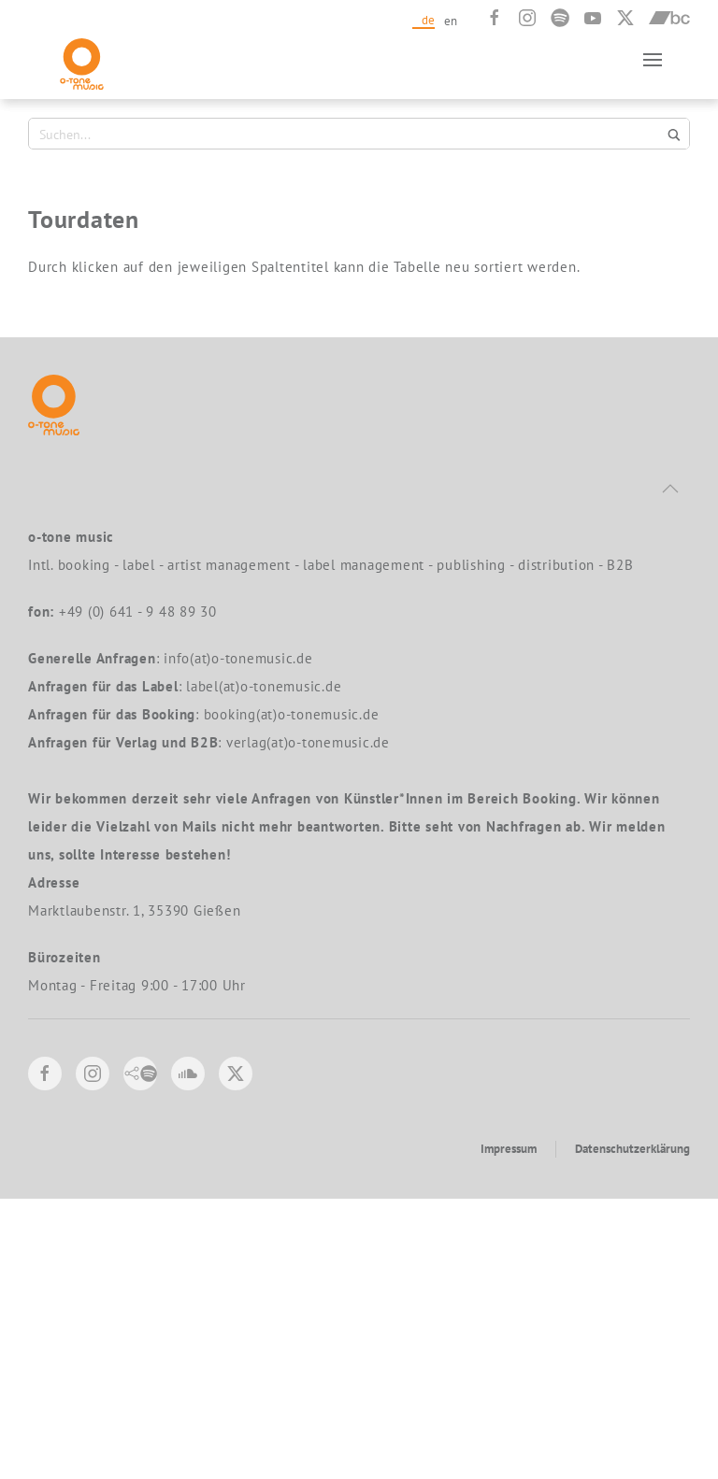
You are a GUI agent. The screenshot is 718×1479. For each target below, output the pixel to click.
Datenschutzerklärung (632, 1429)
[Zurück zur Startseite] (82, 59)
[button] (652, 59)
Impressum (509, 1429)
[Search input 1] (347, 133)
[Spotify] (560, 17)
